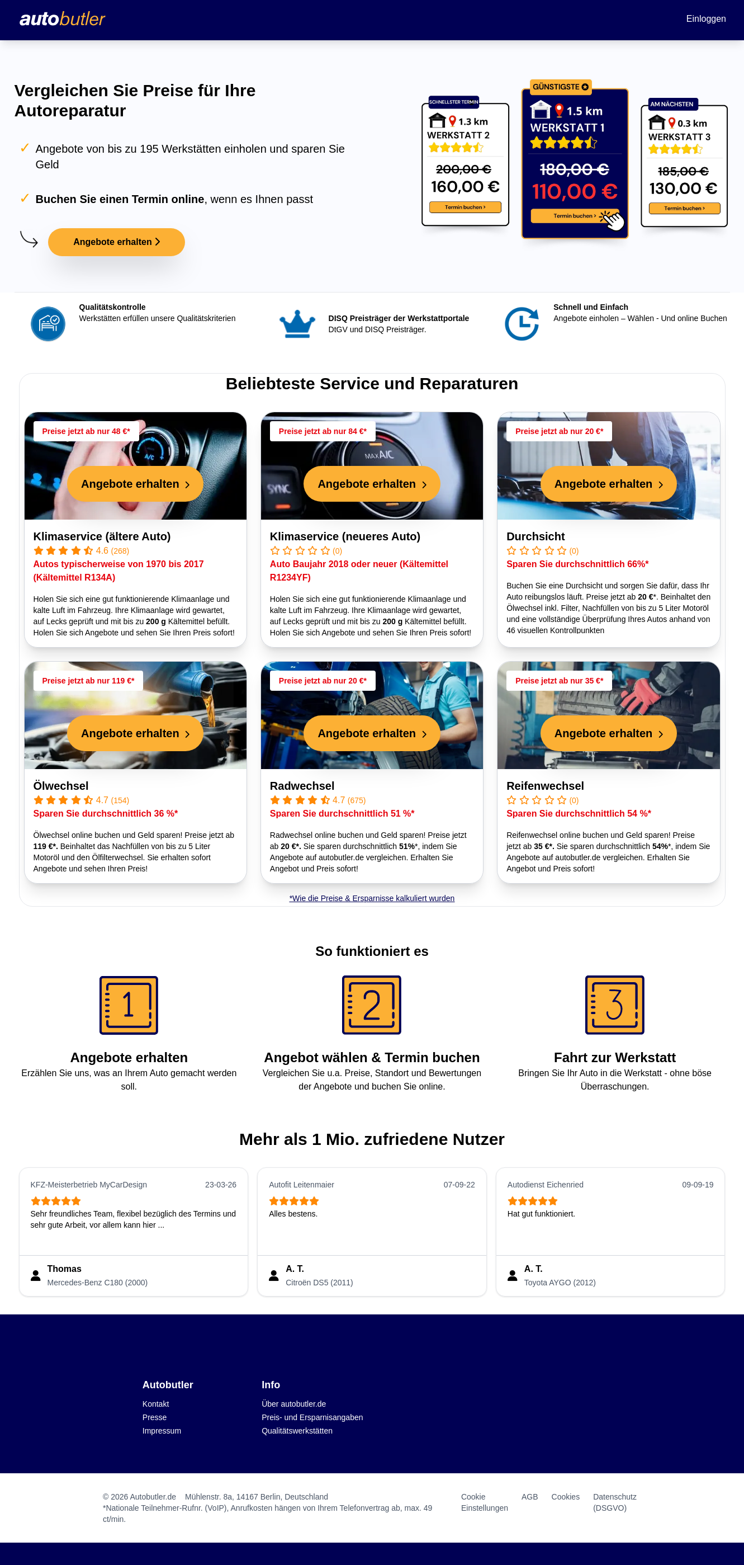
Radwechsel (302, 786)
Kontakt (156, 1403)
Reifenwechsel (545, 786)
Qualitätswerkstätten (297, 1430)
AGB (530, 1496)
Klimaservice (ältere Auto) (102, 536)
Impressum (162, 1430)
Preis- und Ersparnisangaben (312, 1417)
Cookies (566, 1496)
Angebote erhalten (116, 242)
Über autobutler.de (294, 1403)
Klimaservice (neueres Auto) (345, 536)
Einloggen (706, 18)
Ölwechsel (61, 786)
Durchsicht (535, 536)
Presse (155, 1417)
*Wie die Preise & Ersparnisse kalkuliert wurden (372, 898)
